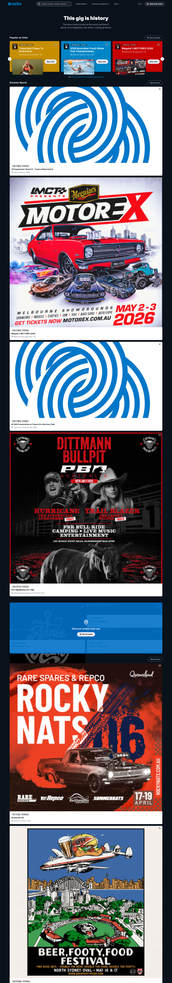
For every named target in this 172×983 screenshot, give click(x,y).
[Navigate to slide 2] (71, 77)
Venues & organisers (101, 4)
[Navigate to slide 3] (73, 77)
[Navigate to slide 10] (85, 77)
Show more (155, 83)
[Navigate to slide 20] (103, 77)
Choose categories (86, 488)
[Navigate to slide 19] (101, 77)
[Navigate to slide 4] (74, 77)
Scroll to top (86, 974)
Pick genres (86, 646)
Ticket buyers (81, 4)
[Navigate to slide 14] (92, 77)
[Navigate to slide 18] (99, 77)
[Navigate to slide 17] (97, 77)
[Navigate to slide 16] (96, 77)
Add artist (86, 290)
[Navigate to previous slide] (9, 59)
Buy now (50, 62)
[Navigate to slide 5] (76, 77)
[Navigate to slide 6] (78, 77)
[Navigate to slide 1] (69, 77)
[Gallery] (86, 59)
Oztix (117, 4)
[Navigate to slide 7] (80, 77)
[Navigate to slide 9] (83, 77)
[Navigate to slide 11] (87, 77)
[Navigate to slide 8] (81, 77)
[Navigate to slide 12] (89, 77)
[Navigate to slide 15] (94, 77)
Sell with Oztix (155, 4)
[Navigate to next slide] (162, 59)
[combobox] (54, 4)
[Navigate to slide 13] (90, 77)
